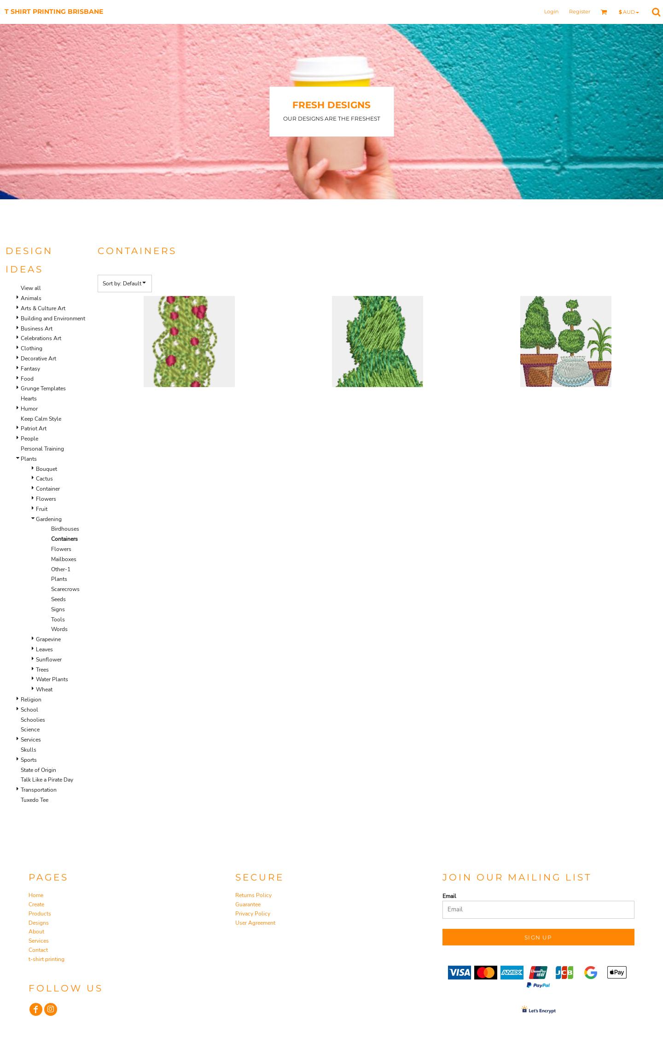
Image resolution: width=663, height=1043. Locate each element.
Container (48, 489)
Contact (38, 950)
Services (31, 739)
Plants (29, 459)
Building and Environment (53, 318)
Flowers (46, 499)
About (36, 931)
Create (36, 904)
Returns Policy (253, 895)
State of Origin (38, 770)
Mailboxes (63, 559)
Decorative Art (38, 358)
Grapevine (48, 639)
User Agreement (255, 923)
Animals (31, 298)
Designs (39, 923)
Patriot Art (34, 428)
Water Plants (52, 679)
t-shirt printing (46, 959)
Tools (58, 619)
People (29, 438)
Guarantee (248, 904)
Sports (29, 760)
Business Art (36, 328)
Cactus (44, 478)
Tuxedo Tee (34, 800)
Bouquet (46, 469)
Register (579, 11)
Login (551, 11)
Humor (29, 408)
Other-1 (60, 569)
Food (27, 378)
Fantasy (30, 368)
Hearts (29, 398)
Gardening (49, 519)
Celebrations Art (41, 338)
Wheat (44, 689)
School (29, 709)
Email (449, 896)
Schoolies (33, 720)
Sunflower (49, 659)
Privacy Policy (252, 913)
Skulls (28, 749)
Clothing (31, 348)
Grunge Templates (43, 388)
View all (31, 288)
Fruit (41, 509)
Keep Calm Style (41, 419)
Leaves (44, 649)
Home (36, 895)
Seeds (58, 599)
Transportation (39, 790)
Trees (42, 669)
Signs (58, 609)
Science (30, 729)
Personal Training (42, 448)
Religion (31, 699)
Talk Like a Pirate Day (47, 779)
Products (40, 913)
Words (59, 629)
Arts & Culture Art (43, 308)
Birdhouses (65, 529)
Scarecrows (65, 589)
